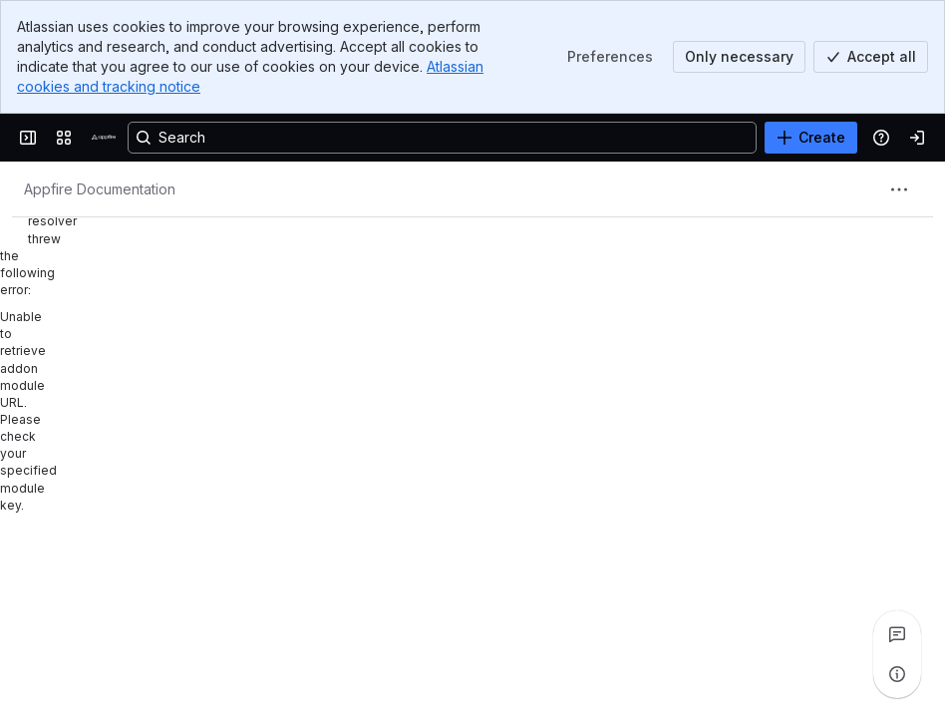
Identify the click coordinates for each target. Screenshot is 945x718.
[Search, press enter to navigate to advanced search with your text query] (442, 138)
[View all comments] (897, 634)
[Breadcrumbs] (99, 189)
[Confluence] (104, 138)
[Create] (811, 138)
